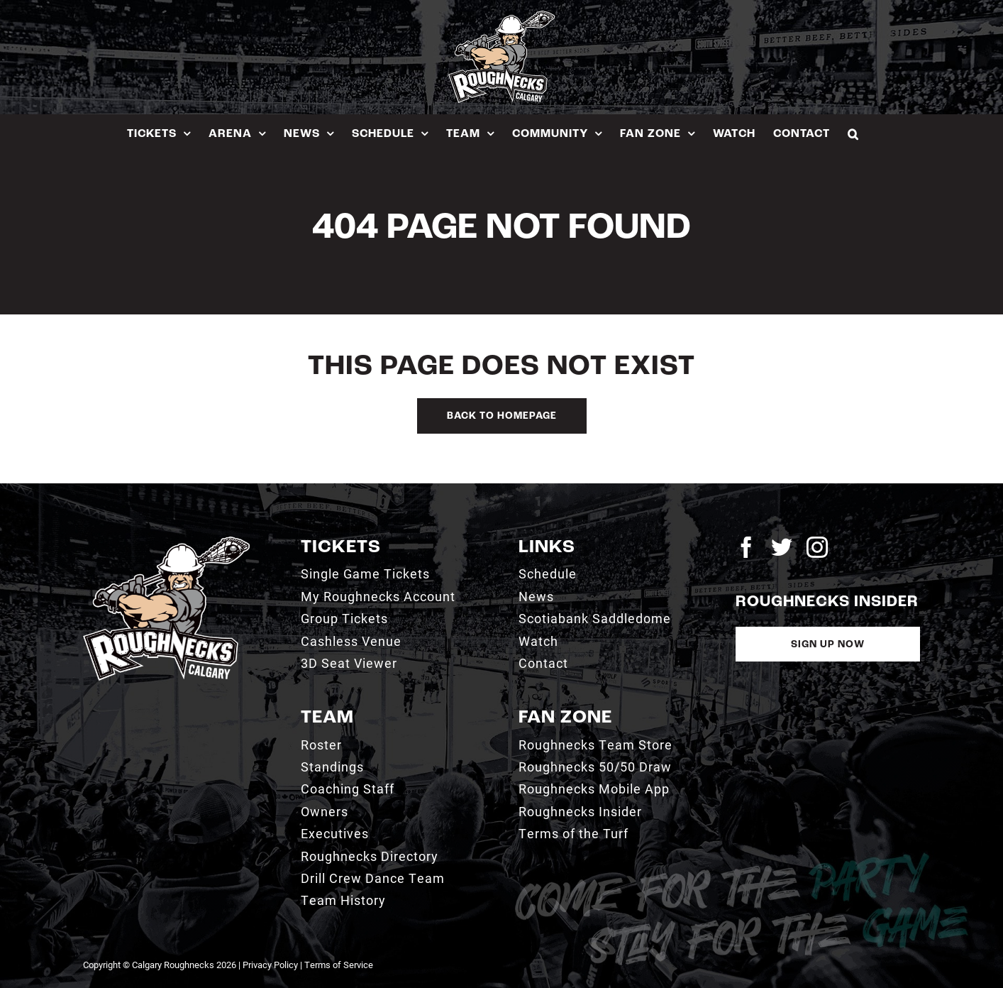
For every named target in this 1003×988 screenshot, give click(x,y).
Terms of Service (338, 964)
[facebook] (746, 547)
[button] (853, 133)
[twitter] (781, 547)
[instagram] (817, 547)
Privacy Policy (270, 964)
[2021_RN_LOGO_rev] (166, 541)
